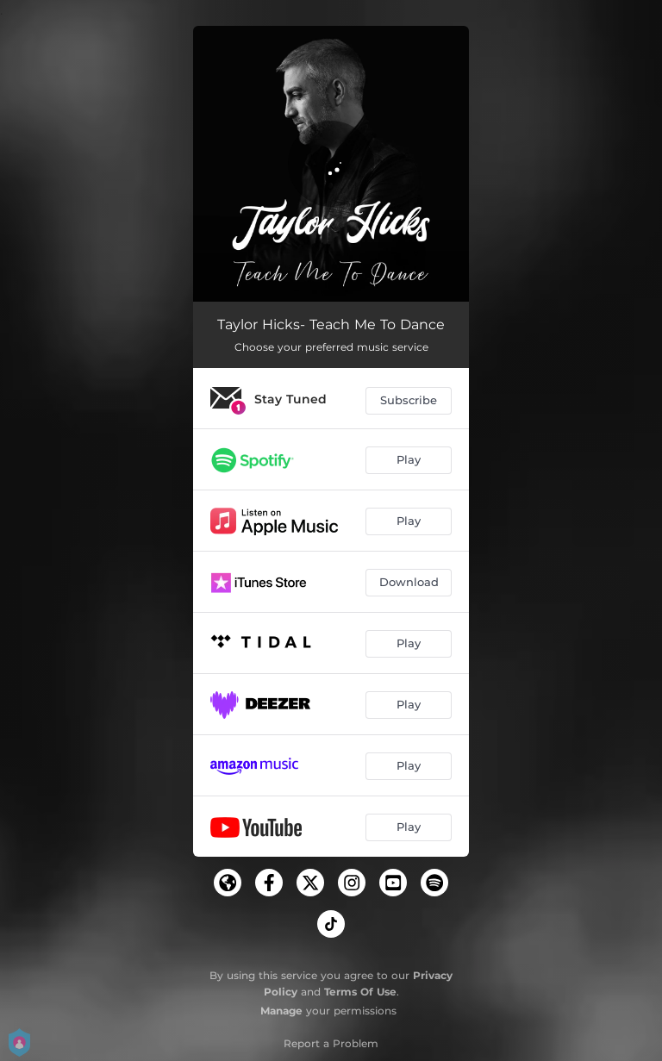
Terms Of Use (360, 991)
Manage (281, 1010)
